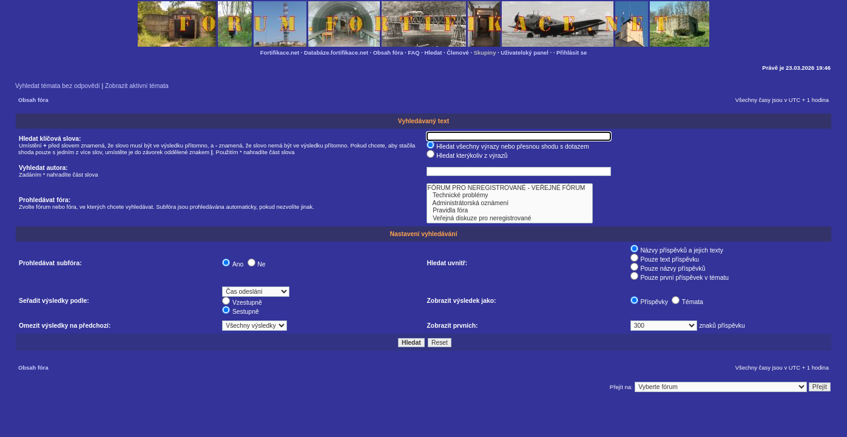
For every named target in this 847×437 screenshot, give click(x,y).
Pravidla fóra (510, 210)
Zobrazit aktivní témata (137, 86)
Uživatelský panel (524, 52)
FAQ (413, 52)
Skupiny (485, 52)
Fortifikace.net (279, 52)
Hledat (433, 52)
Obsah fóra (388, 52)
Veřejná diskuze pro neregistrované (510, 218)
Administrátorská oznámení (510, 203)
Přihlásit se (571, 52)
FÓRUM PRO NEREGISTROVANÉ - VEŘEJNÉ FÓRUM (510, 188)
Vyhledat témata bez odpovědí (57, 86)
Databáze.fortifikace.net (336, 52)
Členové (458, 52)
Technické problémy (510, 195)
